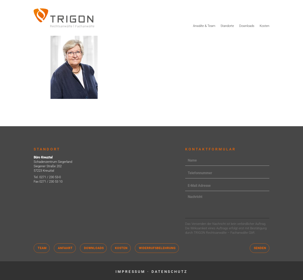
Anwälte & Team (204, 26)
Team (42, 248)
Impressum (130, 271)
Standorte (227, 26)
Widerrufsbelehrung (157, 248)
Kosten (264, 26)
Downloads (246, 26)
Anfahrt (65, 248)
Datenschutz (170, 271)
